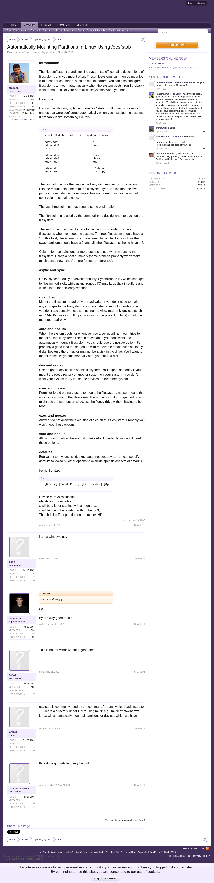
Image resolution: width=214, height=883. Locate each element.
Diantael (153, 63)
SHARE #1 (139, 525)
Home (14, 25)
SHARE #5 (139, 728)
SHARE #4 (139, 672)
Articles (29, 25)
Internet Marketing (65, 30)
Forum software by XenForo (32, 856)
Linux (28, 52)
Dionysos (162, 63)
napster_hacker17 (20, 788)
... (133, 30)
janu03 (13, 731)
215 (33, 574)
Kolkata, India (28, 113)
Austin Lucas (162, 153)
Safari (12, 675)
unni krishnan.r (163, 136)
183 (33, 687)
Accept (97, 878)
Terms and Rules (179, 856)
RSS (207, 848)
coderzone (15, 618)
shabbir (188, 82)
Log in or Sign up (196, 3)
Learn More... (110, 878)
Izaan (12, 561)
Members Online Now (167, 58)
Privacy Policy (201, 856)
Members (82, 25)
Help (186, 848)
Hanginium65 (162, 94)
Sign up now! (176, 44)
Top (202, 848)
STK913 (201, 188)
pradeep (51, 52)
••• (204, 89)
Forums (46, 25)
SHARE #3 (139, 624)
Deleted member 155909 (168, 82)
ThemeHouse (50, 859)
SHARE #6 (139, 785)
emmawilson (162, 128)
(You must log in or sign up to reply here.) (125, 820)
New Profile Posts (166, 77)
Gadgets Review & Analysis (91, 30)
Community (63, 25)
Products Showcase (118, 30)
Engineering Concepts (41, 30)
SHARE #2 (139, 558)
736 (33, 630)
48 (33, 106)
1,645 (32, 100)
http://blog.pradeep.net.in (23, 120)
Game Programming (17, 30)
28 (33, 637)
